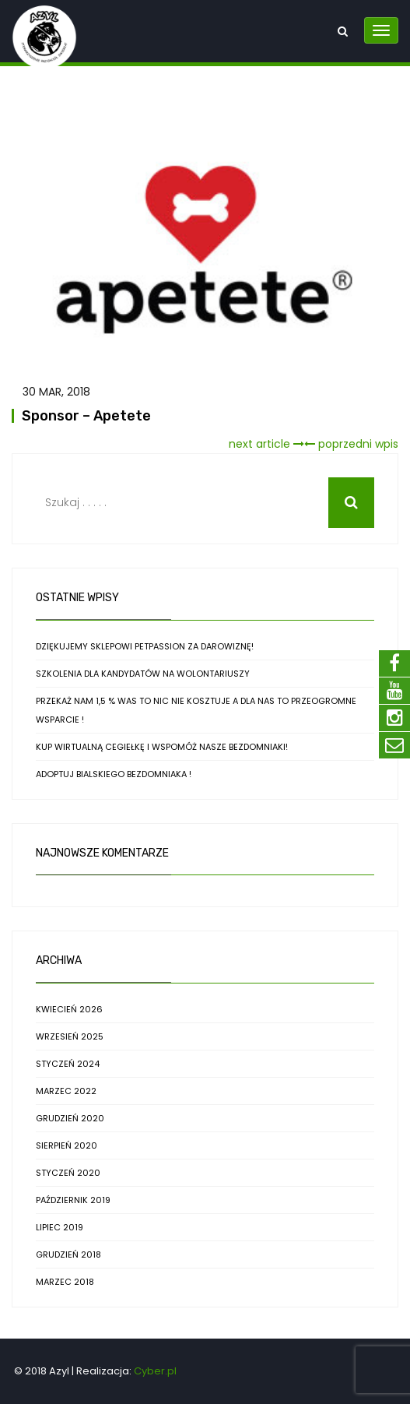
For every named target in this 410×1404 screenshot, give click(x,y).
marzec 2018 (65, 1282)
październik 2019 (73, 1200)
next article (266, 444)
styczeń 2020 (68, 1172)
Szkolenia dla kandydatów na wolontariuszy (143, 673)
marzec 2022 (66, 1091)
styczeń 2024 (68, 1063)
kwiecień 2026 (69, 1009)
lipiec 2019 (59, 1227)
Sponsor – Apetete (86, 415)
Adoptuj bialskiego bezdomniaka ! (113, 774)
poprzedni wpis (351, 444)
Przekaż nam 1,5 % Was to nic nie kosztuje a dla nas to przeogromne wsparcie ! (196, 710)
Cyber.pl (155, 1371)
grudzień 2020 (70, 1118)
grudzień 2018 (68, 1254)
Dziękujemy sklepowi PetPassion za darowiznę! (145, 646)
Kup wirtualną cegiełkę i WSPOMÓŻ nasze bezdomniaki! (162, 747)
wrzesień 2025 (69, 1036)
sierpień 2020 (66, 1145)
